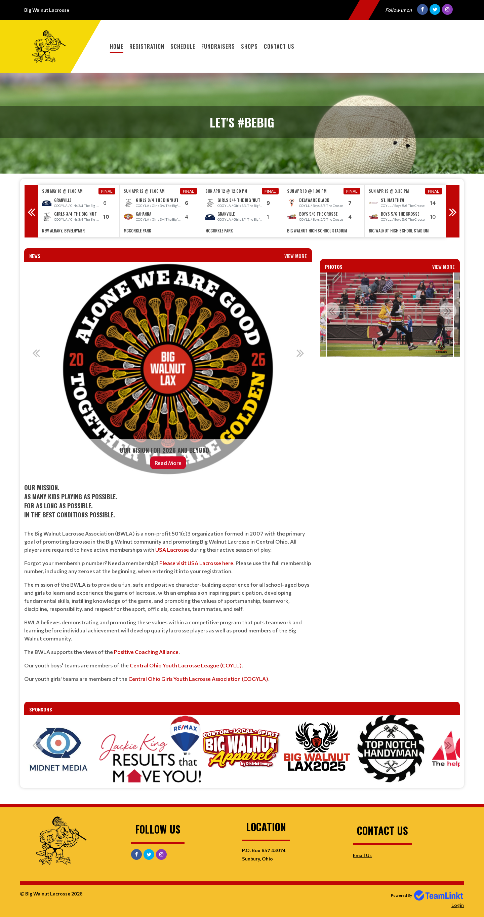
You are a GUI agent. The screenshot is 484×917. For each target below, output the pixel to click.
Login (457, 905)
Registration (146, 46)
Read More (168, 463)
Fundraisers (218, 46)
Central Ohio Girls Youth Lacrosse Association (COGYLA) (198, 678)
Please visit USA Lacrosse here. (197, 563)
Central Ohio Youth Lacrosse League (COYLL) (186, 665)
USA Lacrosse (172, 549)
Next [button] (452, 211)
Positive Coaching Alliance (146, 652)
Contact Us (279, 46)
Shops (249, 46)
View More (295, 255)
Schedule (182, 46)
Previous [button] (31, 211)
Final (107, 191)
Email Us (362, 855)
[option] (79, 211)
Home (116, 46)
